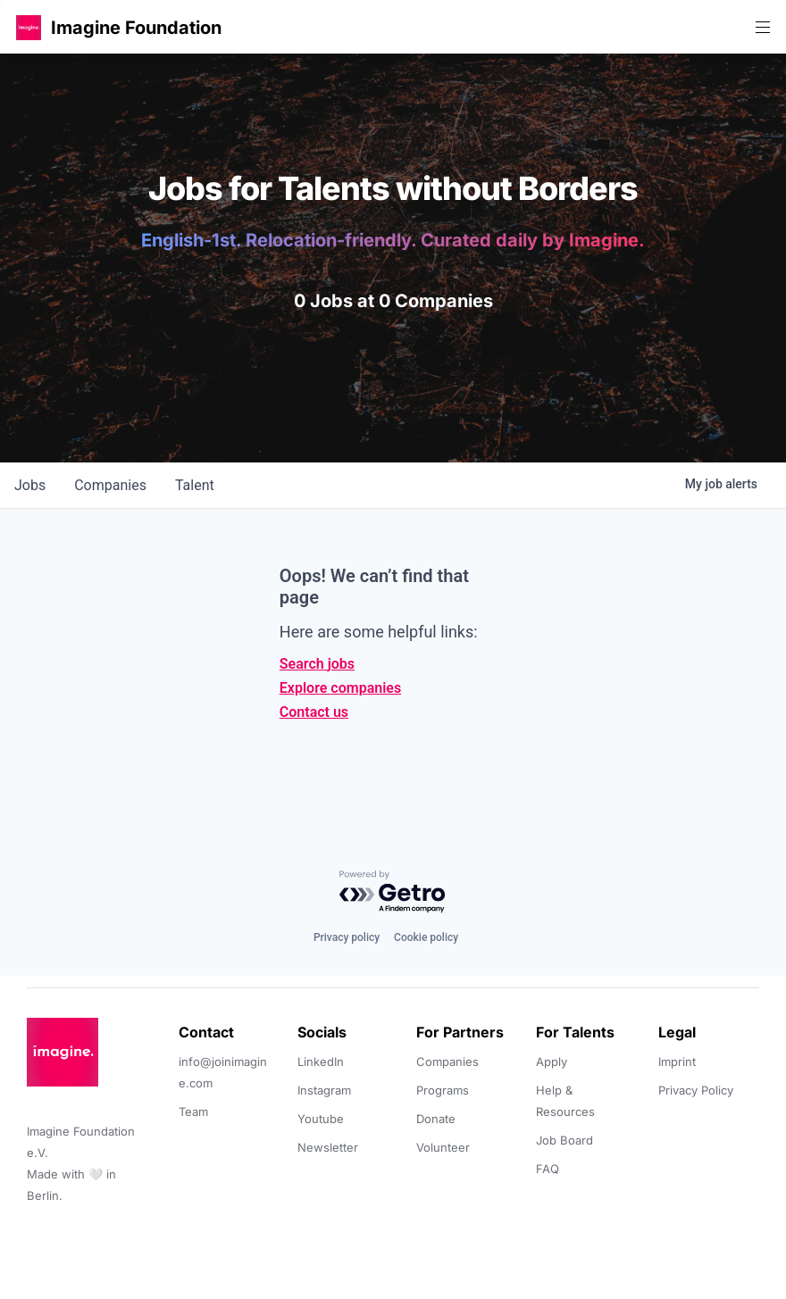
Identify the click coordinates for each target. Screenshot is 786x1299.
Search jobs (317, 663)
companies (110, 485)
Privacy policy (347, 937)
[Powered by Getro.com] (393, 892)
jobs (30, 485)
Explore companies (340, 687)
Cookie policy (426, 937)
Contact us (314, 712)
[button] (28, 27)
